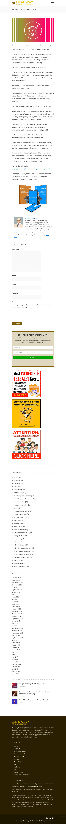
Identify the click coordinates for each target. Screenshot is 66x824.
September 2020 (17, 633)
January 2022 (16, 609)
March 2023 (16, 580)
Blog (15, 770)
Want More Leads (19, 754)
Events (16, 764)
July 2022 (15, 595)
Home (16, 746)
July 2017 (15, 652)
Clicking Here (37, 786)
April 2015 (15, 669)
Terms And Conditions (21, 775)
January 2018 (16, 645)
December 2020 (17, 628)
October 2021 (16, 616)
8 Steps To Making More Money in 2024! (32, 684)
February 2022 (16, 607)
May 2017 (15, 657)
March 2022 (16, 604)
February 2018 (16, 643)
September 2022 (17, 590)
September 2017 (17, 647)
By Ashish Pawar (33, 45)
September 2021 (17, 619)
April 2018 (15, 640)
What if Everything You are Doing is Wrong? (33, 700)
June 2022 (15, 597)
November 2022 (17, 585)
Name (14, 275)
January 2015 (16, 671)
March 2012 (15, 674)
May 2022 (15, 599)
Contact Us (17, 759)
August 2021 (16, 621)
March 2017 (15, 662)
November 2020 (17, 631)
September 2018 (17, 638)
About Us (17, 749)
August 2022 (16, 592)
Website (15, 293)
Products (17, 767)
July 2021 (15, 623)
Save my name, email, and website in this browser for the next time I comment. (32, 306)
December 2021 (17, 611)
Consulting (17, 762)
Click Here (33, 737)
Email (14, 284)
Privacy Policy (18, 772)
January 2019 (16, 635)
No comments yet (47, 45)
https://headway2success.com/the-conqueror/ (31, 169)
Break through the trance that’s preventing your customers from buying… (35, 693)
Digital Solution (19, 756)
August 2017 (16, 650)
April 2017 (15, 659)
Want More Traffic (20, 751)
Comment (16, 249)
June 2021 (15, 626)
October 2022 (16, 587)
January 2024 (16, 578)
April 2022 (15, 602)
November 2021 (17, 614)
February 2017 (16, 664)
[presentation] (26, 315)
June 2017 (15, 655)
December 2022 (17, 583)
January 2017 (16, 667)
